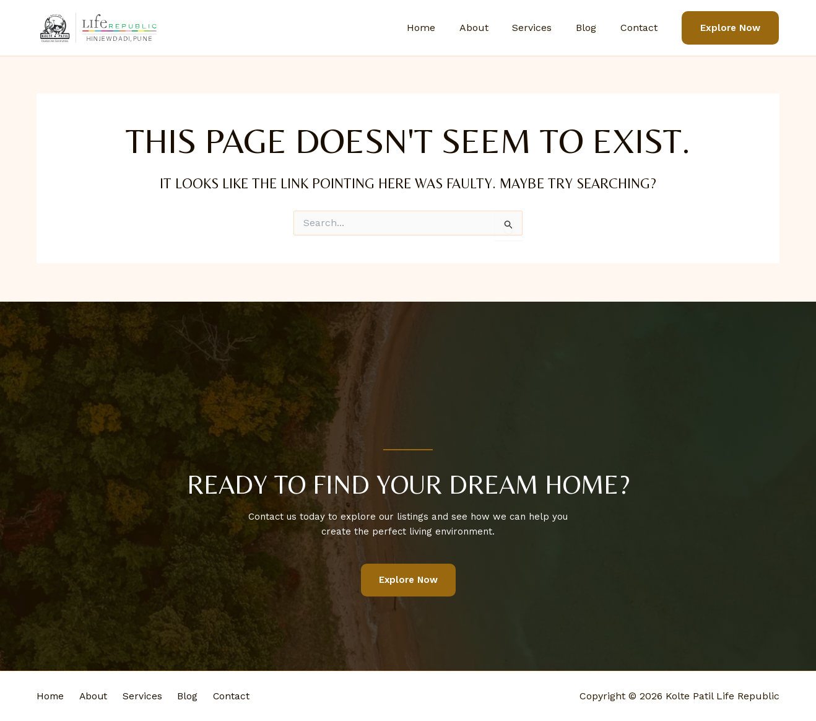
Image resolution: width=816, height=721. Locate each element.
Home (439, 27)
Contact (640, 27)
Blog (592, 27)
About (488, 27)
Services (542, 27)
